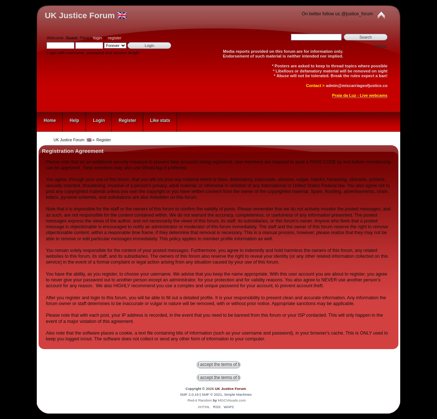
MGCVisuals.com (232, 400)
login (97, 38)
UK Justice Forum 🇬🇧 (86, 15)
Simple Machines (238, 394)
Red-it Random (200, 400)
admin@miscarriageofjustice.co (356, 85)
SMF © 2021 (212, 394)
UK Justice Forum (230, 389)
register (114, 38)
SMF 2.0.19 (189, 394)
